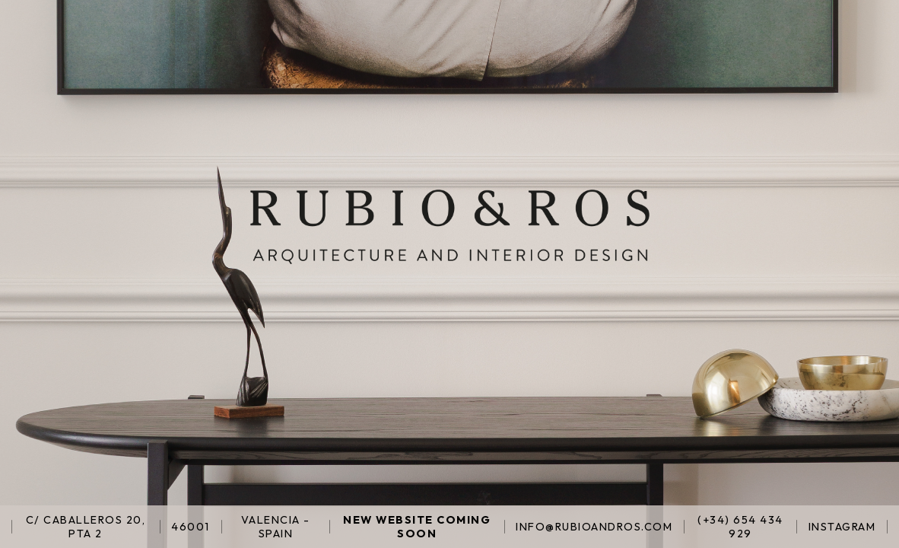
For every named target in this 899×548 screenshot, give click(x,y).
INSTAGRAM (842, 527)
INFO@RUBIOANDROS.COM (594, 527)
